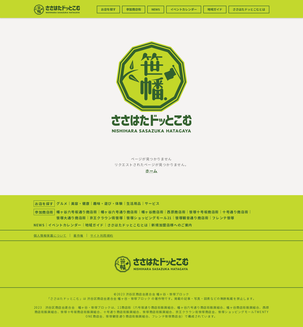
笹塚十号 (67, 312)
